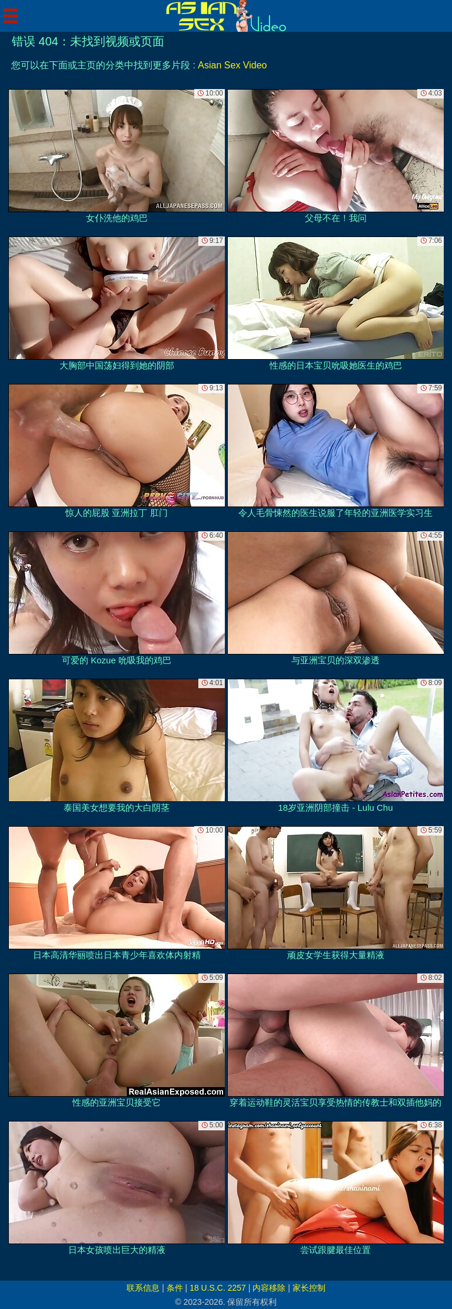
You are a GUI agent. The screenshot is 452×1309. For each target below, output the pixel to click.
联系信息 (143, 1287)
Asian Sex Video (232, 65)
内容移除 (268, 1287)
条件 (175, 1287)
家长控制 (309, 1287)
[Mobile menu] (10, 15)
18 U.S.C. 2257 (218, 1287)
